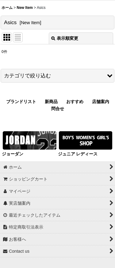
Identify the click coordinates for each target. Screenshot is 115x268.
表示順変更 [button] (64, 38)
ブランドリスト (21, 101)
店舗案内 (100, 101)
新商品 (51, 101)
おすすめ (74, 101)
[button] (57, 76)
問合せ (57, 108)
